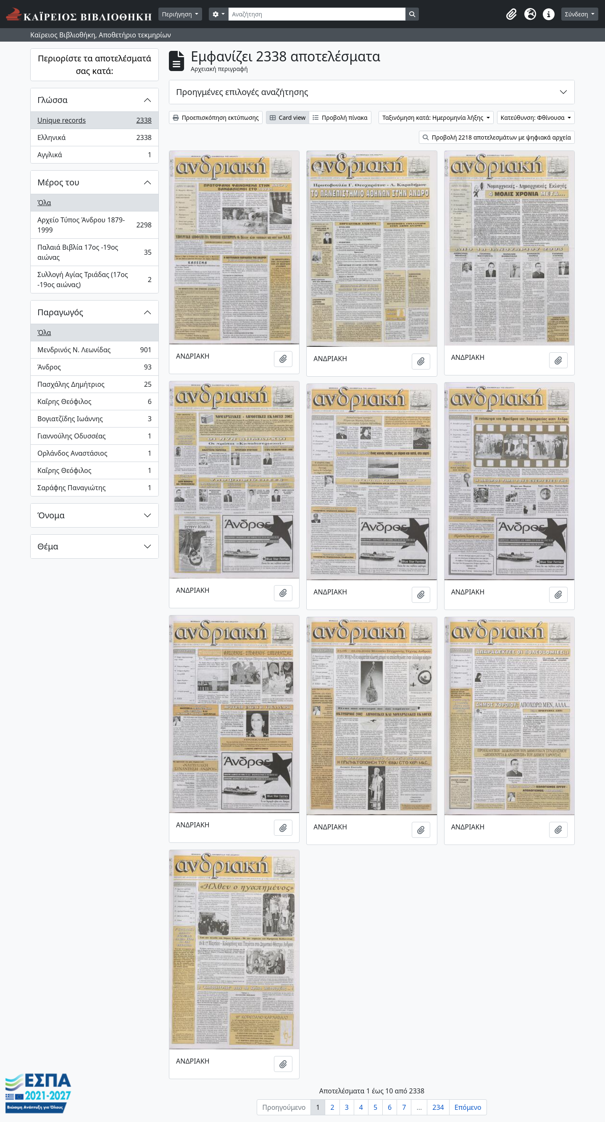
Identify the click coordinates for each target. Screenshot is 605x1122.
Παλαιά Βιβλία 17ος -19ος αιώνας (94, 252)
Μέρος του (58, 182)
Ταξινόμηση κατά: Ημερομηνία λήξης (433, 117)
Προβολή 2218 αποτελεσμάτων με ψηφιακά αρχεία (497, 137)
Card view (287, 117)
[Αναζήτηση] (317, 14)
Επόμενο (468, 1107)
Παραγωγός (60, 312)
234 (438, 1107)
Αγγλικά (94, 156)
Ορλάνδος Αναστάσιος (94, 455)
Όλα (44, 202)
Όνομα (51, 515)
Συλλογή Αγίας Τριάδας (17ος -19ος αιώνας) (94, 279)
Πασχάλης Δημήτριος (94, 386)
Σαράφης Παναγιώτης (94, 489)
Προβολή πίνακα (340, 117)
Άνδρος (94, 369)
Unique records (94, 122)
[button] (511, 14)
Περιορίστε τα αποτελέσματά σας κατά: (94, 65)
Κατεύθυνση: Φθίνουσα (533, 117)
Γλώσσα (52, 100)
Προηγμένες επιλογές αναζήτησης (242, 92)
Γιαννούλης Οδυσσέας (94, 438)
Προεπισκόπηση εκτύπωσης (216, 117)
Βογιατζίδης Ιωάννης (94, 421)
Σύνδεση (577, 14)
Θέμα (47, 546)
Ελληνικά (94, 139)
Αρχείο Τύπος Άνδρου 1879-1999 (94, 225)
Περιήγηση (178, 14)
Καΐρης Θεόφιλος (94, 403)
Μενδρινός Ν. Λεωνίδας (94, 352)
